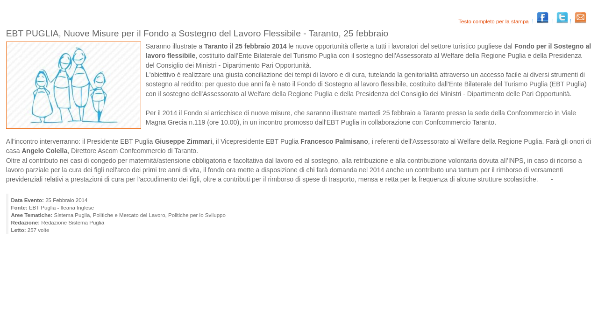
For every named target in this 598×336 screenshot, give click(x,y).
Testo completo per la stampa (494, 21)
